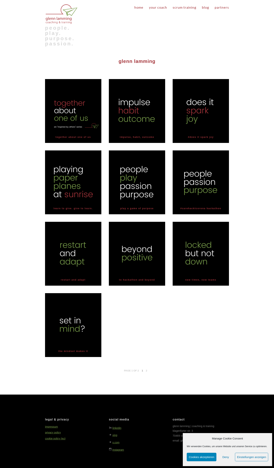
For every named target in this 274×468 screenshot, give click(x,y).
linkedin (116, 428)
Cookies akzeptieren (201, 457)
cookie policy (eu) (55, 438)
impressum (51, 426)
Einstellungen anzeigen (251, 457)
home (138, 7)
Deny (225, 457)
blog (205, 7)
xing (114, 435)
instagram (118, 449)
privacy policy (53, 432)
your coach (158, 7)
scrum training (184, 7)
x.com (115, 442)
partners (222, 7)
